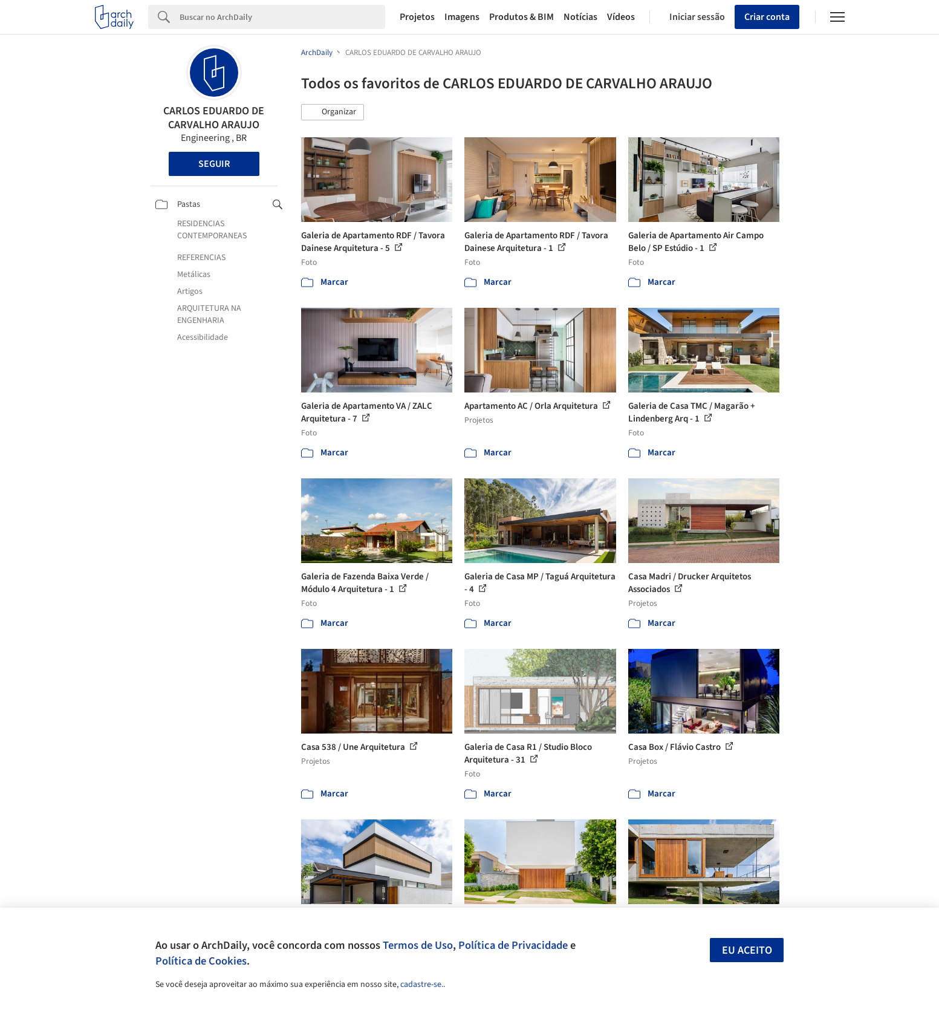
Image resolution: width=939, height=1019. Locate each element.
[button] (332, 112)
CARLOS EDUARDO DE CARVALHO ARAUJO (213, 117)
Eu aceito (747, 950)
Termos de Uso (418, 945)
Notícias (580, 17)
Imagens (461, 17)
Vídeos (621, 17)
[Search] (283, 17)
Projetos (417, 17)
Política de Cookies (201, 961)
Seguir (214, 164)
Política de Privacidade (513, 945)
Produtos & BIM (521, 17)
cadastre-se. (421, 984)
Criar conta (767, 17)
